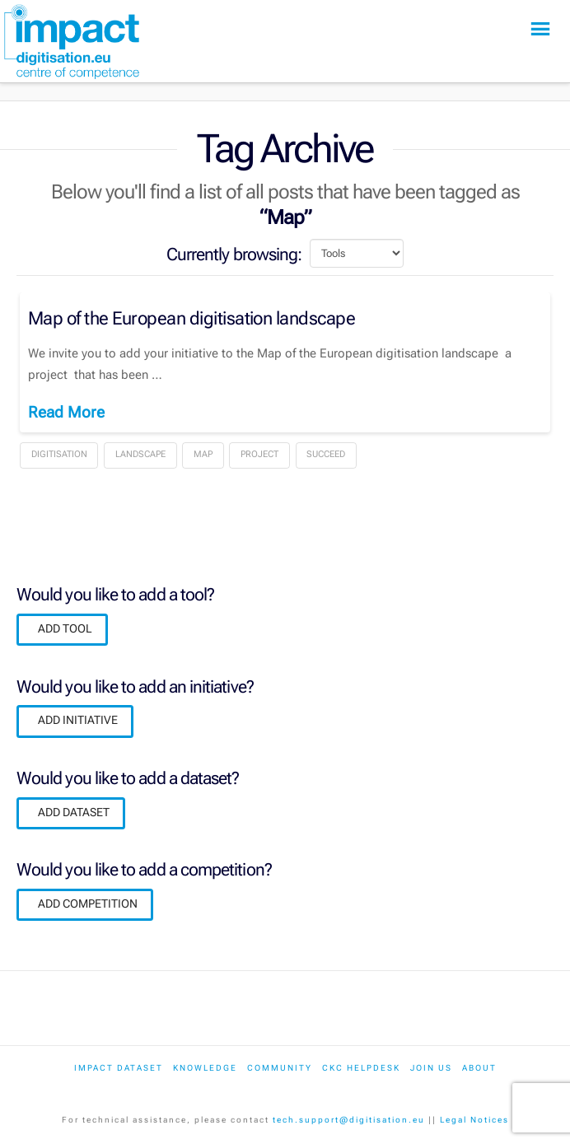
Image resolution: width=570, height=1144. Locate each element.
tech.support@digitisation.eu (349, 1119)
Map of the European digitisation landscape (191, 318)
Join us (431, 1067)
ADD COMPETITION (88, 903)
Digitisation (59, 454)
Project (259, 454)
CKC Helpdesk (361, 1067)
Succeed (325, 454)
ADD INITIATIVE (78, 719)
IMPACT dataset (118, 1067)
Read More (66, 412)
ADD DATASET (74, 812)
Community (279, 1067)
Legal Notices (474, 1119)
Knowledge (205, 1067)
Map (203, 454)
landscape (140, 454)
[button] (540, 29)
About (479, 1067)
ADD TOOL (65, 628)
